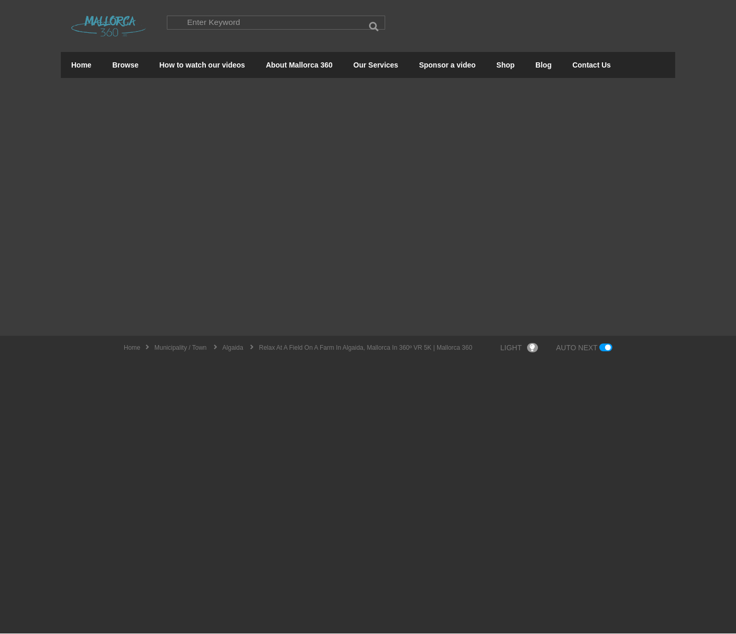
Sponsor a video (447, 65)
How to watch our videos (202, 65)
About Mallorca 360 (299, 65)
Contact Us (591, 65)
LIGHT (519, 348)
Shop (505, 65)
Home (81, 65)
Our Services (375, 65)
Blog (543, 65)
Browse (125, 65)
